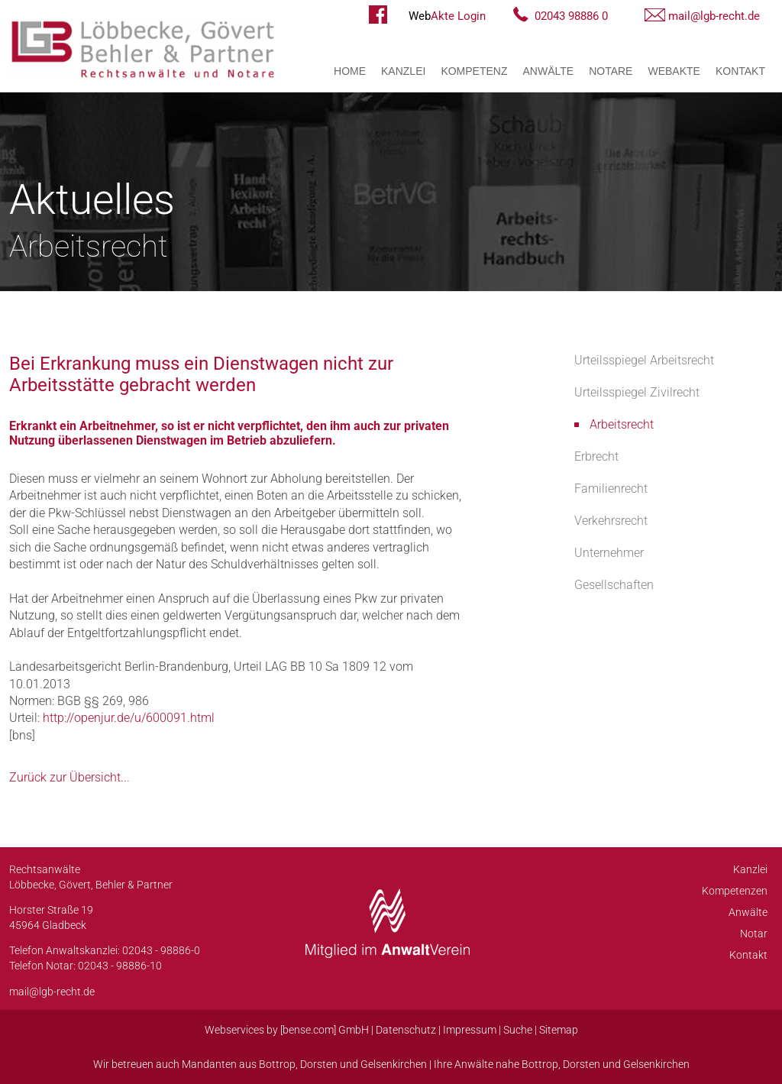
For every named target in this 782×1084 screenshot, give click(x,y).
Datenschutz (406, 1030)
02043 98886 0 (571, 16)
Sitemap (558, 1030)
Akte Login (447, 16)
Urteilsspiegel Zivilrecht (637, 392)
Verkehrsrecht (611, 520)
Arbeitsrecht (622, 424)
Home (350, 71)
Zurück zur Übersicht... (69, 777)
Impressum (469, 1030)
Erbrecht (596, 456)
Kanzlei (403, 71)
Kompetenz (474, 71)
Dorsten (319, 1064)
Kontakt (740, 71)
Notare (610, 71)
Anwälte (548, 71)
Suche (517, 1030)
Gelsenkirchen (393, 1064)
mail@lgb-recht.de (714, 16)
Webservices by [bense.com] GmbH (287, 1030)
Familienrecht (611, 488)
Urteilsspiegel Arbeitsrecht (644, 360)
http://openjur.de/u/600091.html (129, 717)
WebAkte (674, 71)
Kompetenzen (734, 891)
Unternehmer (609, 552)
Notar (753, 933)
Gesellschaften (614, 585)
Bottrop (277, 1064)
